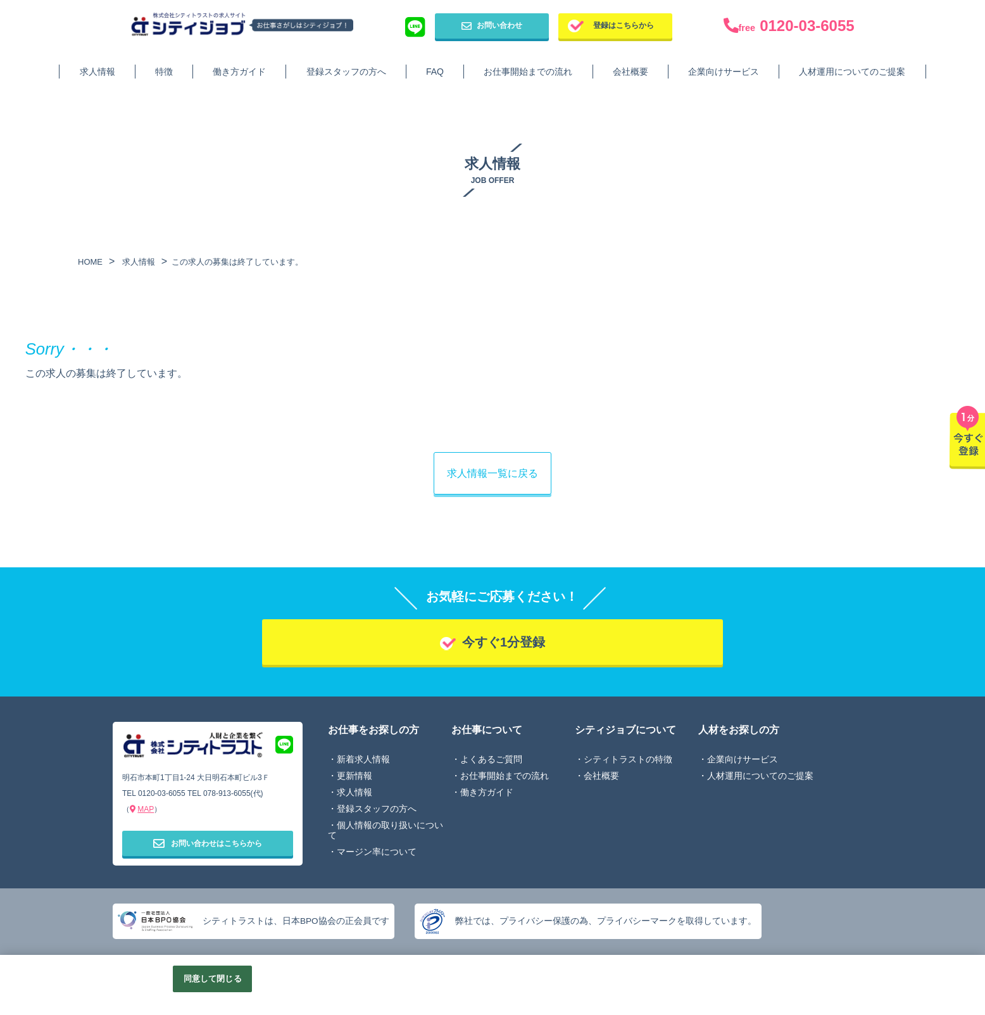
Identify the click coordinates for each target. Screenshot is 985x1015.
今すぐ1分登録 (503, 642)
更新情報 (354, 776)
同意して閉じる (213, 978)
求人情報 (97, 71)
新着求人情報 (363, 759)
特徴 (164, 71)
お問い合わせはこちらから (207, 842)
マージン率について (377, 852)
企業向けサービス (723, 71)
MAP (145, 809)
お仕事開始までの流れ (528, 71)
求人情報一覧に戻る (492, 473)
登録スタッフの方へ (346, 71)
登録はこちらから (623, 25)
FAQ (435, 71)
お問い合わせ (491, 26)
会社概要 (630, 71)
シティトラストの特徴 (628, 759)
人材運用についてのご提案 (852, 71)
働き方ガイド (239, 71)
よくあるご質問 (491, 759)
